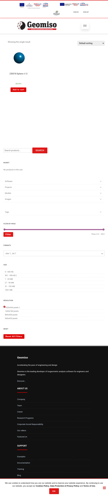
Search (40, 150)
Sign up (86, 12)
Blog (19, 475)
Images (8, 199)
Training (20, 469)
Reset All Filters (13, 336)
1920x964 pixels (11, 307)
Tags (7, 212)
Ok (54, 491)
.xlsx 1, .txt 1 (10, 253)
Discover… (21, 381)
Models (8, 193)
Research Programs (25, 418)
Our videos (21, 430)
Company (21, 399)
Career (20, 412)
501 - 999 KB (10, 275)
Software (8, 181)
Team (19, 405)
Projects (8, 187)
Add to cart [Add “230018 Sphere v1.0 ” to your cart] (18, 89)
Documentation (23, 463)
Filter (8, 234)
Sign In (75, 12)
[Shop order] (91, 43)
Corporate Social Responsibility (30, 424)
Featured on (22, 437)
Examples (21, 457)
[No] (104, 487)
